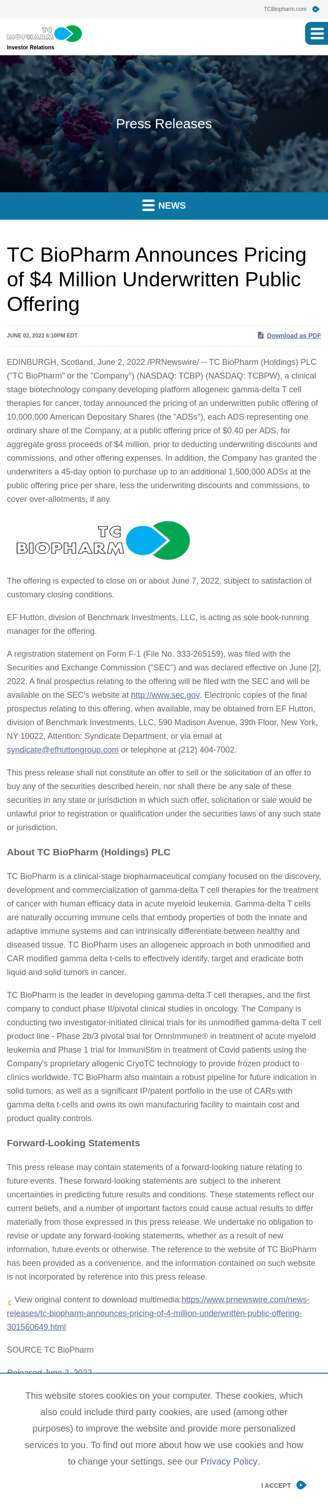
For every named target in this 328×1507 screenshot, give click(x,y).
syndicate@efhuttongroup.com (62, 749)
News (164, 205)
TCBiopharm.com (285, 9)
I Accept (276, 1485)
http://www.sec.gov (165, 695)
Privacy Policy (229, 1461)
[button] (316, 33)
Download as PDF (289, 335)
